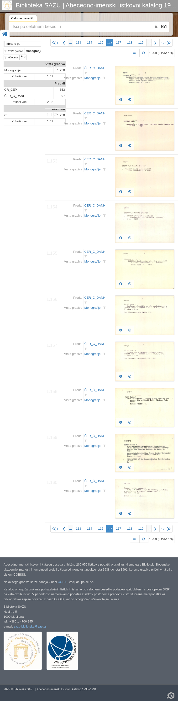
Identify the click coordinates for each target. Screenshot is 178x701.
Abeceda (58, 109)
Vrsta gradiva (55, 64)
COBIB (62, 582)
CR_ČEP (10, 89)
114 (89, 42)
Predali (60, 83)
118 (129, 42)
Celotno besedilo (23, 19)
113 (78, 42)
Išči (164, 26)
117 (118, 42)
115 (100, 42)
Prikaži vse (19, 76)
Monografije (12, 70)
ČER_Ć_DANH (14, 96)
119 (140, 42)
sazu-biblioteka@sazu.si (30, 626)
